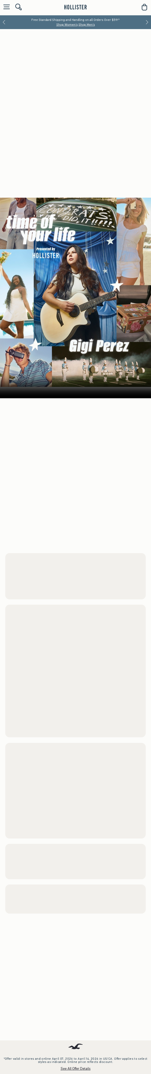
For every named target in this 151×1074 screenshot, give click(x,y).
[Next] (147, 22)
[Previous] (4, 22)
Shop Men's (87, 24)
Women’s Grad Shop (75, 323)
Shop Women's (67, 24)
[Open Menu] (5, 7)
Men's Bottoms (86, 331)
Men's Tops (62, 331)
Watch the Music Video (100, 752)
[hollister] (75, 7)
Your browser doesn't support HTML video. (75, 634)
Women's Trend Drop (24, 942)
